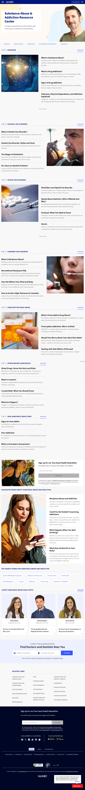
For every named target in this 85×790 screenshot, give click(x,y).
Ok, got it (77, 781)
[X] (25, 740)
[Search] (82, 2)
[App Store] (51, 740)
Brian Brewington (42, 620)
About (39, 749)
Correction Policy (50, 754)
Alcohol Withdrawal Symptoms (12, 576)
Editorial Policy (28, 754)
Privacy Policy (68, 480)
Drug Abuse (31, 44)
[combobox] (24, 653)
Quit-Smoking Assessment (19, 693)
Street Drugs (44, 581)
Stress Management (38, 685)
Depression (15, 698)
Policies (31, 749)
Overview (7, 44)
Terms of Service (54, 483)
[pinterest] (36, 740)
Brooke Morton (70, 620)
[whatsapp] (40, 740)
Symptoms (64, 44)
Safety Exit (77, 786)
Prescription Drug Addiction (47, 44)
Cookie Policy (18, 754)
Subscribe (58, 475)
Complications (58, 683)
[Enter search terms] (37, 722)
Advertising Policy (39, 754)
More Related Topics (38, 693)
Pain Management (17, 702)
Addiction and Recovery (34, 576)
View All (80, 50)
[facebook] (22, 740)
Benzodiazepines (8, 581)
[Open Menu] (2, 2)
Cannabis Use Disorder (60, 695)
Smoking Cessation (38, 681)
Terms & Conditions (48, 727)
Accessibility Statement (72, 754)
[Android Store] (60, 740)
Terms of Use (60, 754)
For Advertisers (49, 749)
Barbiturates (65, 576)
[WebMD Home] (9, 2)
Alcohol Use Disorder (60, 687)
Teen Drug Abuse (38, 689)
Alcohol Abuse (18, 44)
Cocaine (21, 581)
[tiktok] (32, 740)
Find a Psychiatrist (17, 689)
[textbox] (24, 653)
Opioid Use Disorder (59, 691)
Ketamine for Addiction (61, 581)
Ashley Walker (14, 620)
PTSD (34, 677)
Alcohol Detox (51, 576)
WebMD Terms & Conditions (59, 480)
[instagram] (29, 740)
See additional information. (72, 771)
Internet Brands (22, 771)
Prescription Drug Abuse (60, 700)
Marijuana (32, 581)
